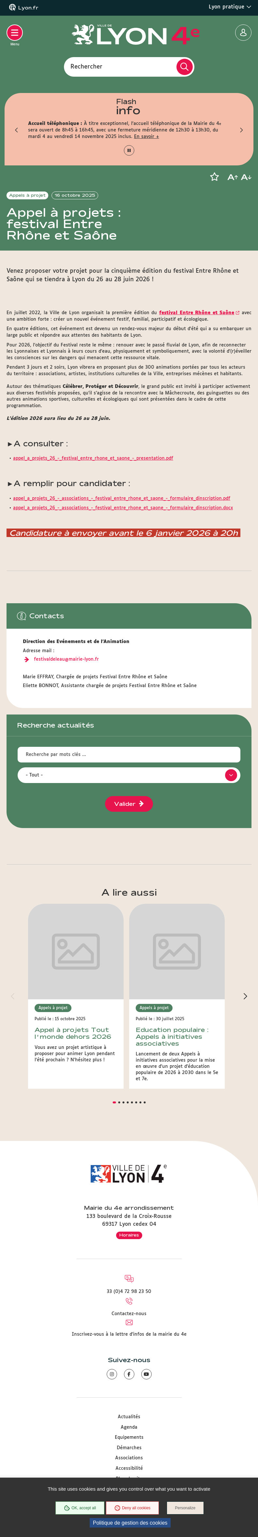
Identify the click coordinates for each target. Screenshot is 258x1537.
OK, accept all (80, 1508)
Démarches (129, 1438)
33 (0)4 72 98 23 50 (129, 1282)
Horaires (129, 1225)
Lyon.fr (28, 7)
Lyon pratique (230, 7)
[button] (17, 130)
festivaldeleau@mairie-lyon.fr (66, 684)
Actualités (129, 1407)
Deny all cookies (132, 1508)
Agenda (129, 1417)
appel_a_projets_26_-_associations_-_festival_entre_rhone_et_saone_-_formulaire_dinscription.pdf (121, 523)
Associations (129, 1448)
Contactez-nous (129, 1304)
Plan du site (129, 1469)
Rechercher (86, 66)
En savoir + (146, 136)
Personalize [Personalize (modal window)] (185, 1508)
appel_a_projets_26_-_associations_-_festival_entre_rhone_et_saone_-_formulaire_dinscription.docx (123, 533)
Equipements (129, 1427)
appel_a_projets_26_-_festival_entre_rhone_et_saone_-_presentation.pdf (93, 484)
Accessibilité (129, 1458)
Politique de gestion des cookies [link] (130, 1523)
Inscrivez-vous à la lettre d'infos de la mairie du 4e (129, 1324)
